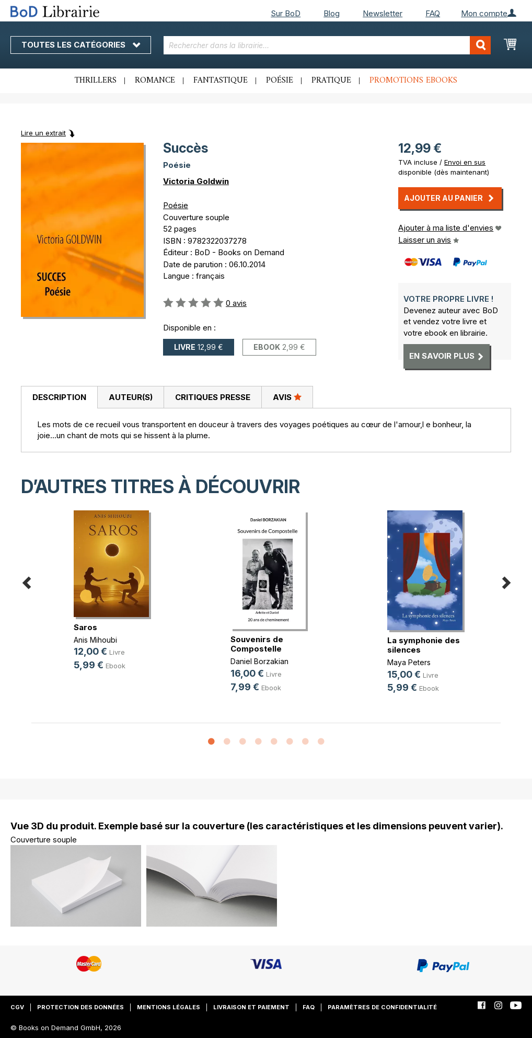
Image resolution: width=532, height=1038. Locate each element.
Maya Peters (409, 662)
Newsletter (382, 13)
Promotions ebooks (413, 80)
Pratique (331, 80)
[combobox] (327, 45)
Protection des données (80, 1007)
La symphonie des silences (423, 645)
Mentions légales (168, 1007)
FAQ (432, 13)
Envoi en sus (464, 162)
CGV (17, 1007)
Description (59, 397)
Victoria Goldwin (196, 181)
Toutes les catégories (80, 45)
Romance (155, 80)
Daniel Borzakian (259, 661)
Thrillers (96, 80)
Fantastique (220, 80)
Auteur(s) (131, 397)
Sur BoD (285, 13)
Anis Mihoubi (95, 639)
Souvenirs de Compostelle (256, 644)
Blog (331, 13)
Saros (85, 627)
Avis (287, 397)
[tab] (59, 397)
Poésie (279, 80)
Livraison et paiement (251, 1007)
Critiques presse (212, 397)
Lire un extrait (43, 133)
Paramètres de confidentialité (382, 1007)
